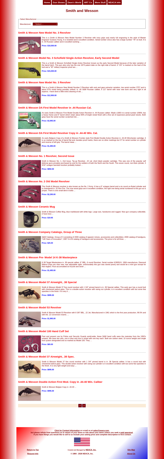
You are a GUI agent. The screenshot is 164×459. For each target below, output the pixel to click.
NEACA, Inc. (91, 450)
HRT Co (88, 2)
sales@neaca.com (101, 430)
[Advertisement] (82, 418)
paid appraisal (126, 433)
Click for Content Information (67, 430)
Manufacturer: (25, 24)
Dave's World (74, 2)
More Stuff (100, 2)
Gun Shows (59, 2)
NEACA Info (114, 2)
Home (47, 2)
